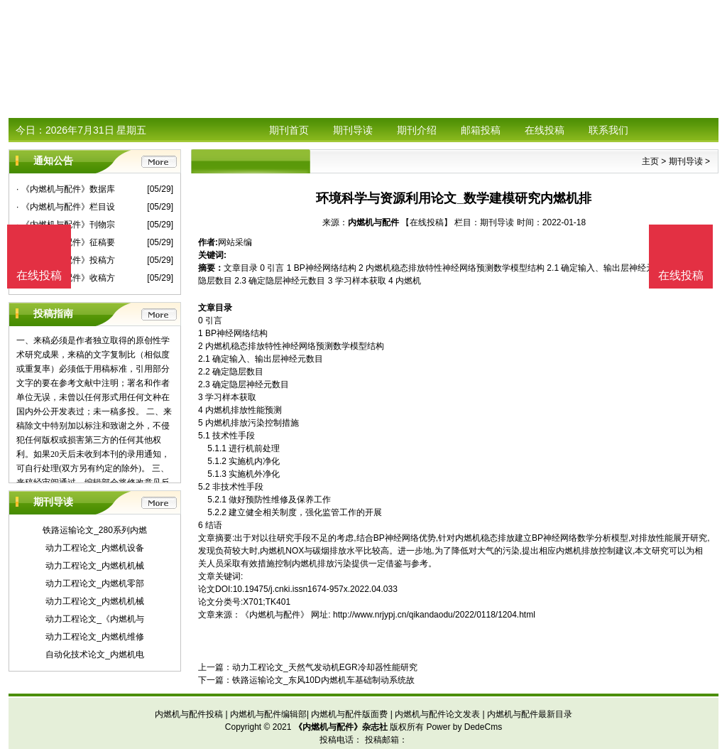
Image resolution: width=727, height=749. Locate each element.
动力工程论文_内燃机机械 (94, 566)
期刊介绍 (417, 130)
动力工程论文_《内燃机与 (94, 619)
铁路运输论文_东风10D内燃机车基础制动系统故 (323, 680)
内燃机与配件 (373, 222)
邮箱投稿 (481, 130)
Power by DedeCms (464, 727)
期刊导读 (353, 130)
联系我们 (608, 130)
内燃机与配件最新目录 (529, 714)
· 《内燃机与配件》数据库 (65, 189)
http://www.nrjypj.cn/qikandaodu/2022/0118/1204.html (434, 615)
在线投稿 (544, 130)
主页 (650, 161)
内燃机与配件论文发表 (437, 714)
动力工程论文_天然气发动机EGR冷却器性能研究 (324, 667)
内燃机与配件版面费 (349, 714)
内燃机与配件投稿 (189, 714)
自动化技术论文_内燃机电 (94, 654)
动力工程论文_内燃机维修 (94, 637)
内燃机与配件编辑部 (268, 714)
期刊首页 (289, 130)
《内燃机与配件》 (275, 615)
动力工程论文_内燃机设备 (94, 548)
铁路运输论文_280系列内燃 (95, 530)
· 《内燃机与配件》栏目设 (65, 207)
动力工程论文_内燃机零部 (94, 583)
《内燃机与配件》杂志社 (341, 727)
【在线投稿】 (426, 222)
